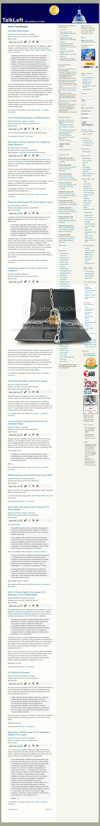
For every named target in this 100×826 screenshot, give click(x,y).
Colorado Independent (88, 287)
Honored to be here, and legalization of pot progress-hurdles (66, 121)
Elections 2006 (64, 305)
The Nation (88, 259)
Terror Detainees (64, 292)
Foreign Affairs (64, 311)
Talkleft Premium (64, 350)
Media (61, 333)
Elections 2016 (64, 260)
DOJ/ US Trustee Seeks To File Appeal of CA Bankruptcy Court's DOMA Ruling (27, 593)
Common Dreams (90, 250)
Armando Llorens (87, 140)
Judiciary (62, 322)
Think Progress (86, 175)
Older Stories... (63, 245)
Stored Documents (65, 298)
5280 (85, 181)
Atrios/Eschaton (86, 158)
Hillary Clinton (64, 313)
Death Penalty (64, 290)
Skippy (85, 207)
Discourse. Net (89, 219)
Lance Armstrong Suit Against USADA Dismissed (29, 118)
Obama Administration (66, 339)
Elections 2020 (64, 309)
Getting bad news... (64, 103)
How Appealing (86, 169)
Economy (62, 266)
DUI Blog (87, 222)
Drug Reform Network (88, 313)
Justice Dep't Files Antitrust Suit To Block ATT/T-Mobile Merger (67, 229)
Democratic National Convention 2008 (65, 295)
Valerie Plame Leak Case (67, 357)
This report (11, 687)
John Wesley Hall (87, 145)
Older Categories (64, 344)
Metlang (45, 164)
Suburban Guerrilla (89, 209)
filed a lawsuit (46, 217)
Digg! (18, 42)
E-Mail (83, 42)
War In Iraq (63, 359)
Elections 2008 (64, 307)
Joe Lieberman (64, 320)
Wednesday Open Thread (67, 58)
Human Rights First (90, 342)
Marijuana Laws (86, 80)
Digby (84, 165)
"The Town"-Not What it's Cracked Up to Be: (66, 132)
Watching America (90, 263)
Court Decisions (64, 283)
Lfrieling (63, 124)
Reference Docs (64, 268)
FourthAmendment (90, 224)
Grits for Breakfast (89, 190)
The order (11, 133)
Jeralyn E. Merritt (87, 134)
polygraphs (14, 152)
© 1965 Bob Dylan (64, 368)
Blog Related (63, 275)
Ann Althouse (88, 217)
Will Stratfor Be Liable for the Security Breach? (28, 381)
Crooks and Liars (87, 160)
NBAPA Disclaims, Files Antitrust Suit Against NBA (30, 475)
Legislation (63, 328)
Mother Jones (88, 257)
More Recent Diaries (65, 149)
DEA (12, 210)
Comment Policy (90, 42)
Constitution (63, 279)
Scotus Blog (88, 230)
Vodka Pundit (88, 278)
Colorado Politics (89, 290)
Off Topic (62, 341)
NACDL (87, 320)
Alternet (87, 248)
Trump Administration (66, 271)
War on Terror (64, 361)
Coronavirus (63, 255)
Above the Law (89, 215)
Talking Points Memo (88, 173)
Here (9, 552)
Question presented (14, 490)
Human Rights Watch (91, 344)
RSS (91, 40)
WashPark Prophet (90, 295)
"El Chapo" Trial (64, 300)
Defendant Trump (65, 258)
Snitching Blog (89, 238)
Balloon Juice (87, 186)
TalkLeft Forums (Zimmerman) (86, 82)
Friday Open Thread (65, 32)
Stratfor (13, 389)
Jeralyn (12, 148)
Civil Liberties (63, 277)
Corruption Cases (65, 281)
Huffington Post (89, 252)
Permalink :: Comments (25, 136)
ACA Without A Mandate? (19, 672)
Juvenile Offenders (65, 324)
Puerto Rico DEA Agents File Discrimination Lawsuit (30, 202)
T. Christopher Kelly (87, 143)
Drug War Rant (88, 188)
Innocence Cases (65, 318)
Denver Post (16, 350)
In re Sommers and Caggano (18, 750)
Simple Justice (89, 235)
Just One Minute (89, 271)
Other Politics (63, 348)
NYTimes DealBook (14, 524)
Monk (92, 436)
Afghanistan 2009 (65, 273)
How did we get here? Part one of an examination (67, 69)
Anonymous (20, 389)
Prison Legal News (90, 346)
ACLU (86, 307)
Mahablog (86, 198)
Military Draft (63, 335)
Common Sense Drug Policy (89, 309)
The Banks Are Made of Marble (67, 80)
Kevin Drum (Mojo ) (89, 192)
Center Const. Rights (91, 340)
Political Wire (87, 203)
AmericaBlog (87, 184)
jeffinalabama (64, 78)
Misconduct (63, 337)
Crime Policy (63, 288)
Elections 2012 (64, 262)
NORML (87, 326)
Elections (62, 302)
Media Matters (89, 254)
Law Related (31, 34)
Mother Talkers (88, 200)
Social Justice (64, 352)
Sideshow (86, 205)
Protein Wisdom (89, 276)
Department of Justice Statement (36, 552)
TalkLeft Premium (87, 89)
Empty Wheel (86, 167)
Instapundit (85, 171)
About (87, 40)
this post (13, 498)
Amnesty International (88, 337)
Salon (86, 261)
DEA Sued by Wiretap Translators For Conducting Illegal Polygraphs (66, 177)
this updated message (27, 396)
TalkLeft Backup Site (88, 77)
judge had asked (13, 445)
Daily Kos (85, 162)
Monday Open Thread (66, 38)
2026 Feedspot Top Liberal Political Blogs (90, 354)
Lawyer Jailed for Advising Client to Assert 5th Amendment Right (68, 211)
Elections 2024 (64, 264)
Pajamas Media (89, 273)
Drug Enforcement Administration (29, 152)
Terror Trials (63, 355)
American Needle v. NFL (41, 496)
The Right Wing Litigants (18, 31)
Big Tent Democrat (15, 34)
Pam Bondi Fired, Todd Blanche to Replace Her (66, 44)
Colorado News (64, 253)
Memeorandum (86, 151)
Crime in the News (65, 286)
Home (11, 27)
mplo (62, 135)
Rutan (46, 100)
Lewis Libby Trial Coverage (67, 331)
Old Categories (64, 346)
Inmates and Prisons (65, 315)
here (19, 450)
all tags (14, 39)
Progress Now (89, 292)
